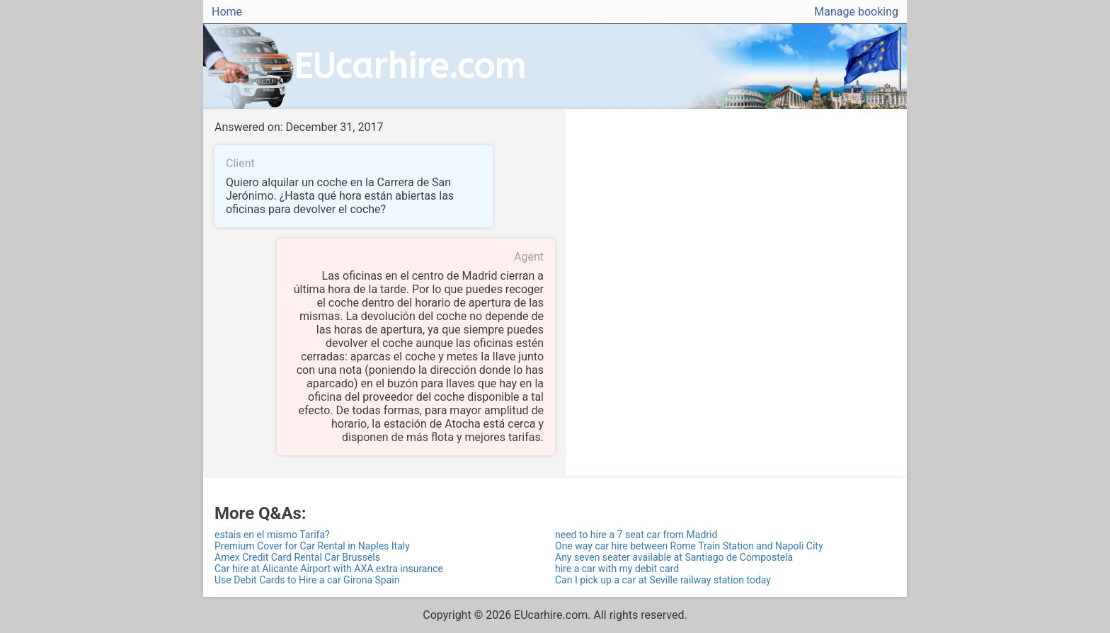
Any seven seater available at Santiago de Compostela (674, 557)
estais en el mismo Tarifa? (272, 534)
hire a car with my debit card (617, 568)
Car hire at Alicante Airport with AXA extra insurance (328, 568)
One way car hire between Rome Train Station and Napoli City (689, 546)
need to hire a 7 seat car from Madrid (636, 534)
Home (227, 11)
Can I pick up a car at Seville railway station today (663, 580)
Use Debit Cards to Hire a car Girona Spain (306, 580)
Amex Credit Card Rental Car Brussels (297, 557)
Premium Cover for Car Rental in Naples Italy (312, 546)
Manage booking (856, 11)
